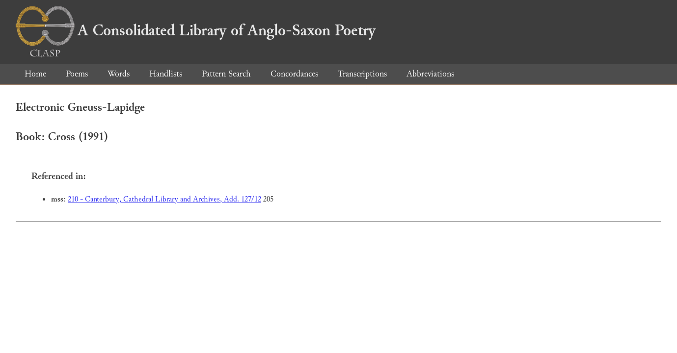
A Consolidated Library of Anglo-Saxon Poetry (196, 30)
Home (35, 74)
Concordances (294, 74)
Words (119, 74)
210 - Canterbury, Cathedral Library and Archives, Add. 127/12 (164, 199)
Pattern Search (226, 74)
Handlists (165, 74)
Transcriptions (362, 74)
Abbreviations (430, 74)
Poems (77, 74)
